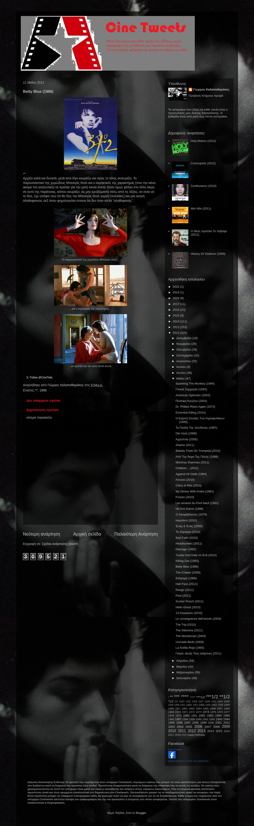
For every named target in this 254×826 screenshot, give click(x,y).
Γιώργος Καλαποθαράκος (66, 385)
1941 (214, 701)
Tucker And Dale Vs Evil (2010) (196, 555)
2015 (176, 315)
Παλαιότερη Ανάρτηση (136, 534)
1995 (171, 722)
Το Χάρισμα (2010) (188, 532)
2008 (216, 726)
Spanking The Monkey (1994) (195, 383)
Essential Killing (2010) (191, 412)
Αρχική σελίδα (87, 534)
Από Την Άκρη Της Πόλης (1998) (197, 456)
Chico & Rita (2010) (188, 485)
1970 (178, 711)
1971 (185, 711)
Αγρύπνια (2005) (187, 439)
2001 (218, 722)
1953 (195, 705)
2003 (171, 726)
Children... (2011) (187, 468)
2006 (198, 726)
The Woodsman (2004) (191, 636)
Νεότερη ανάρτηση (41, 534)
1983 (210, 715)
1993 (219, 719)
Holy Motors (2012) (203, 141)
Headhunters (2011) (189, 543)
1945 (227, 701)
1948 (176, 705)
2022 (176, 286)
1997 (187, 722)
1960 (171, 708)
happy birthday (196, 734)
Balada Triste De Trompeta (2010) (198, 450)
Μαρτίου (182, 666)
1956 (208, 705)
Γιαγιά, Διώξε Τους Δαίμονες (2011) (199, 653)
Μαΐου (180, 378)
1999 (203, 722)
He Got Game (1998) (189, 508)
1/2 (176, 701)
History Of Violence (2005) (208, 253)
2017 (176, 304)
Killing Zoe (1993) (187, 561)
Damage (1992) (186, 549)
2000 (211, 722)
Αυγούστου (184, 361)
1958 (220, 705)
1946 (171, 705)
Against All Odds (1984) (191, 474)
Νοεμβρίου (183, 343)
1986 (43, 390)
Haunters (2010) (186, 520)
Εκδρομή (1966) (186, 578)
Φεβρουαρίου (185, 672)
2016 (176, 309)
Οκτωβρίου (184, 349)
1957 (214, 704)
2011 (182, 731)
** (36, 390)
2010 (172, 731)
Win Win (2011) (201, 208)
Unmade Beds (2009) (190, 642)
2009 (226, 726)
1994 (226, 719)
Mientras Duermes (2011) (192, 462)
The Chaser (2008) (188, 572)
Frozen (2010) (185, 497)
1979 (179, 715)
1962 (184, 708)
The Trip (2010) (186, 624)
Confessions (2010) (204, 186)
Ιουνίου (181, 372)
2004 (180, 726)
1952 (189, 704)
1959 (227, 704)
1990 (199, 719)
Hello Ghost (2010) (188, 607)
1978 (171, 715)
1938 (207, 701)
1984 (218, 715)
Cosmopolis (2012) (203, 163)
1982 (202, 715)
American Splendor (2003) (193, 395)
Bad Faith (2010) (187, 537)
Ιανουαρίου (184, 678)
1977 (227, 711)
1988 (185, 719)
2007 (208, 726)
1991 (205, 719)
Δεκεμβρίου (184, 338)
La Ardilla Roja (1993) (190, 647)
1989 (192, 719)
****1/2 (200, 697)
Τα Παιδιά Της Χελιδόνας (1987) (196, 427)
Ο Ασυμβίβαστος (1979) (191, 514)
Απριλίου (182, 660)
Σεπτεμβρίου (185, 355)
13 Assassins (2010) (189, 613)
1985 (226, 715)
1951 (182, 705)
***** (192, 697)
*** (176, 696)
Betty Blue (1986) (187, 566)
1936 (194, 701)
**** (184, 696)
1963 (192, 708)
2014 (176, 321)
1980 (186, 715)
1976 (220, 711)
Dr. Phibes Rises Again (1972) (195, 406)
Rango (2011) (185, 590)
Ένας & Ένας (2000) (189, 526)
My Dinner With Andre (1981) (195, 491)
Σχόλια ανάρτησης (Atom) (60, 544)
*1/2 (171, 701)
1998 (195, 722)
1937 (201, 701)
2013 (176, 327)
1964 (199, 708)
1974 (206, 712)
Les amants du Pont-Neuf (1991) (197, 503)
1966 (213, 708)
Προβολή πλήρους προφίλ (206, 95)
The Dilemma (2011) (189, 630)
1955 (202, 704)
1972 (192, 711)
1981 (194, 715)
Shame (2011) (185, 445)
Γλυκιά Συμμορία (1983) (191, 389)
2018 (176, 298)
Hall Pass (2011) (187, 584)
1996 (179, 722)
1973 (199, 711)
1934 (181, 701)
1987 (178, 719)
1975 (213, 711)
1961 (177, 708)
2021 (184, 735)
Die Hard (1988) (186, 433)
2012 (176, 333)
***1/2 (212, 696)
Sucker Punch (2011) (189, 601)
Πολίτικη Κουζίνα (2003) (191, 401)
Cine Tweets (175, 749)
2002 (226, 722)
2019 (176, 292)
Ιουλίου (181, 367)
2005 (189, 726)
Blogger (141, 813)
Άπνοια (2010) (185, 479)
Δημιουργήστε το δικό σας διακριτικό (188, 761)
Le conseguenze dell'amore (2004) (198, 618)
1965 (206, 708)
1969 (171, 711)
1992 (212, 719)
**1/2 (224, 696)
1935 (188, 701)
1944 (220, 701)
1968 (227, 708)
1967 (220, 708)
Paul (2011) (183, 595)
